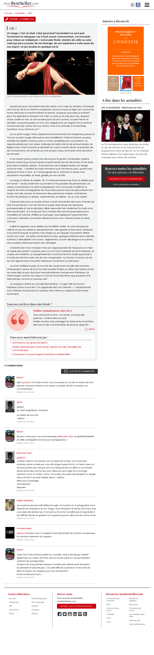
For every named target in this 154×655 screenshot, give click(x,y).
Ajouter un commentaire (82, 384)
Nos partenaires (137, 646)
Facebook (59, 636)
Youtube (70, 636)
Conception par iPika (137, 637)
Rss (85, 636)
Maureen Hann (24, 468)
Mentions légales (133, 621)
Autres (35, 635)
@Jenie (26, 395)
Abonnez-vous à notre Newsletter (76, 628)
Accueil (8, 13)
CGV (108, 644)
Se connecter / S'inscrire (132, 5)
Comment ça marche (112, 621)
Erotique (36, 631)
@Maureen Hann (65, 451)
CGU (108, 640)
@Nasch (21, 552)
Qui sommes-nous (113, 631)
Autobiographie (39, 620)
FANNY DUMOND (25, 518)
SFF (10, 628)
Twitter (64, 636)
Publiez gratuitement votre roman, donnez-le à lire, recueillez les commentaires (47, 361)
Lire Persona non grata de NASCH (30, 354)
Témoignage (38, 624)
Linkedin (75, 636)
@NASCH (21, 473)
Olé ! (30, 13)
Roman (12, 620)
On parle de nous (135, 631)
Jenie (19, 416)
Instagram (80, 636)
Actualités (20, 13)
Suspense (14, 624)
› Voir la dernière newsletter (125, 186)
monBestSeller (24, 547)
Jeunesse (14, 631)
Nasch (20, 390)
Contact (110, 636)
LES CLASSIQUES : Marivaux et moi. (122, 108)
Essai (11, 635)
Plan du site (134, 642)
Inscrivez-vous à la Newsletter (126, 180)
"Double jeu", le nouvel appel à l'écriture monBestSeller (41, 366)
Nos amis (133, 626)
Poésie (35, 628)
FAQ (108, 626)
